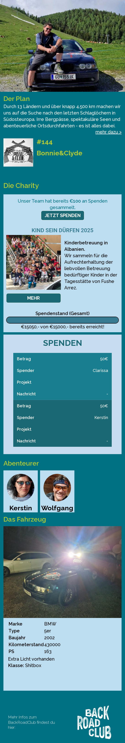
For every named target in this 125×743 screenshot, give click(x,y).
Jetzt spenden (63, 215)
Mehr (33, 298)
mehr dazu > (108, 132)
